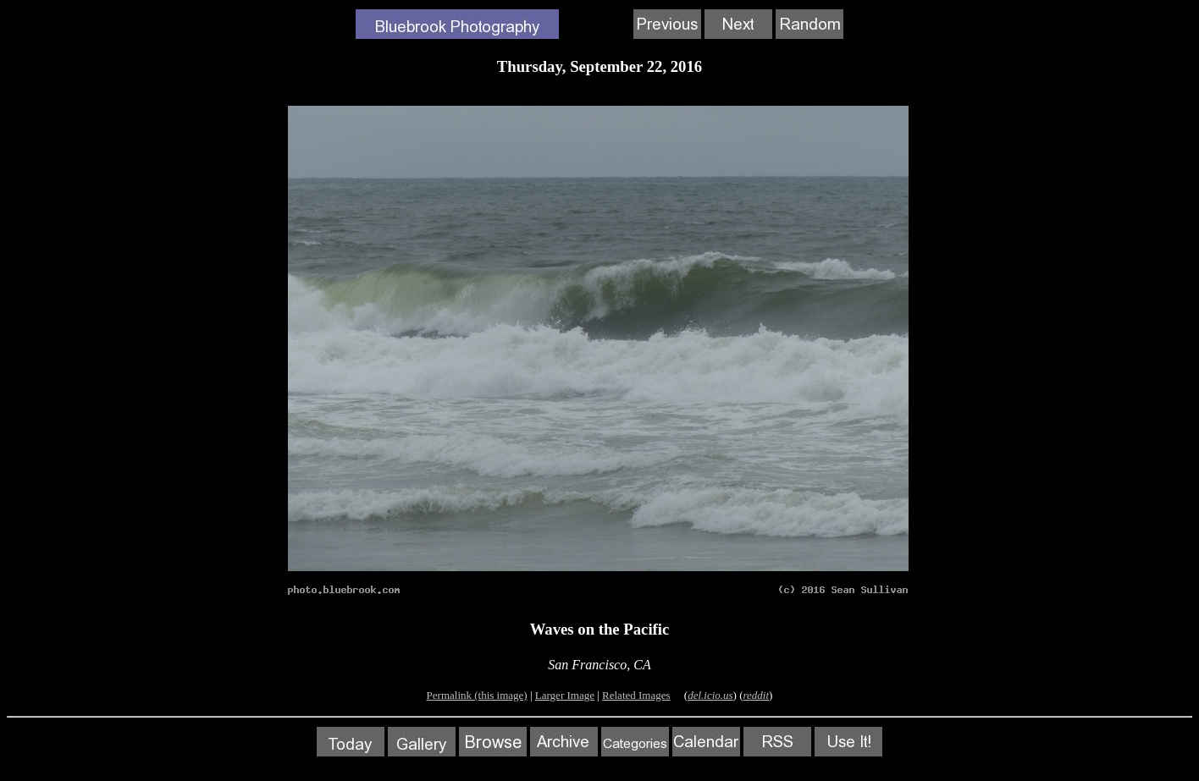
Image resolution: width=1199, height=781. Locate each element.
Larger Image (564, 695)
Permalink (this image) (477, 695)
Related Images (636, 695)
